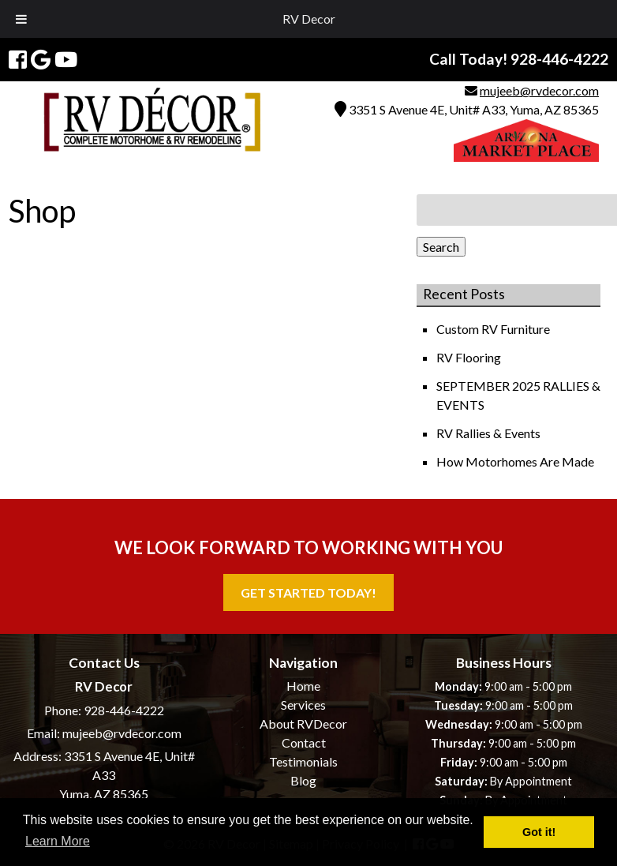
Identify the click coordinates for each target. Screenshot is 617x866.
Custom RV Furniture (494, 328)
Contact (304, 742)
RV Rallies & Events (489, 433)
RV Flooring (469, 357)
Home (303, 685)
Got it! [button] (538, 832)
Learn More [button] (57, 841)
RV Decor (308, 18)
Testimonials (303, 761)
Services (303, 704)
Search (441, 246)
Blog (303, 780)
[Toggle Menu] (21, 19)
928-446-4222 (124, 710)
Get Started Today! (308, 592)
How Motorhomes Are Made (516, 461)
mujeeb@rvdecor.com (539, 90)
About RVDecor (303, 723)
